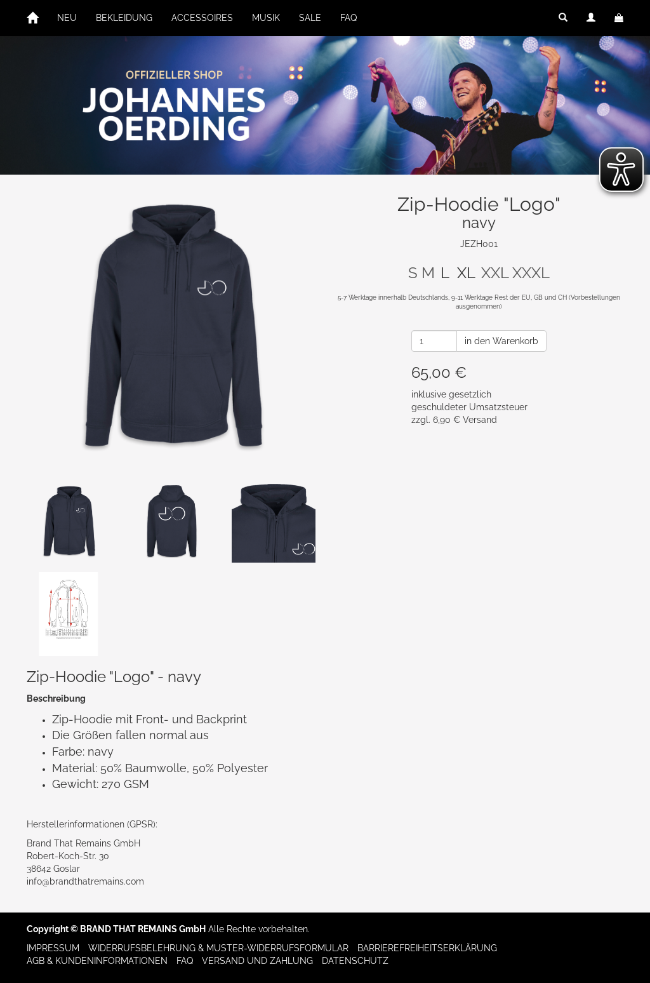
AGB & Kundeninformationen (97, 961)
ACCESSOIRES (202, 18)
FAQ (348, 18)
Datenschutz (355, 961)
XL (466, 273)
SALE (310, 18)
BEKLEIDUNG (124, 18)
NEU (67, 18)
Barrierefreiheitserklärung (427, 948)
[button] (563, 18)
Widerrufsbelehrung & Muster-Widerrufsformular (218, 948)
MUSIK (266, 18)
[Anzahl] (434, 341)
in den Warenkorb (501, 341)
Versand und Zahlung (257, 961)
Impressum (53, 948)
